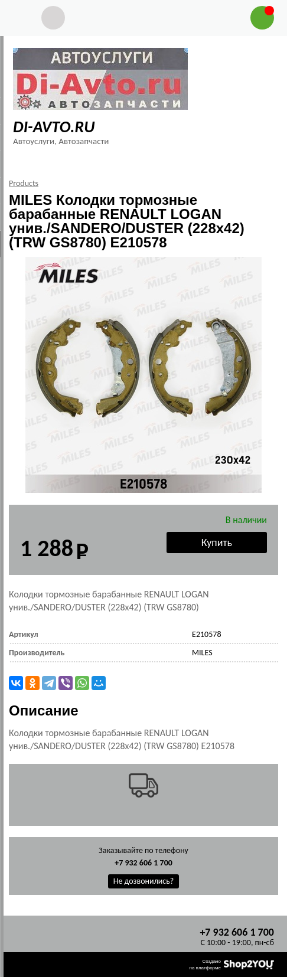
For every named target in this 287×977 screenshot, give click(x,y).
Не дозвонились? (143, 881)
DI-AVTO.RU (53, 126)
